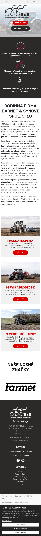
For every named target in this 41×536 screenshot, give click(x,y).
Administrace (7, 496)
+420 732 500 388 (22, 456)
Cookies (18, 496)
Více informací (7, 521)
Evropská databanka (20, 503)
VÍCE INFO (20, 253)
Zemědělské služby (20, 334)
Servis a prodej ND (20, 287)
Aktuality (20, 482)
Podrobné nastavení (20, 529)
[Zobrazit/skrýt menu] (33, 12)
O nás (20, 472)
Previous (3, 387)
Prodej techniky (20, 240)
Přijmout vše (20, 525)
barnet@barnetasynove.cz (23, 451)
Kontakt (20, 484)
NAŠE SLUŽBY (20, 23)
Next (38, 387)
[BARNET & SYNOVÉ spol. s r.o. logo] (17, 12)
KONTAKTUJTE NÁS (20, 28)
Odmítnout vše (20, 533)
